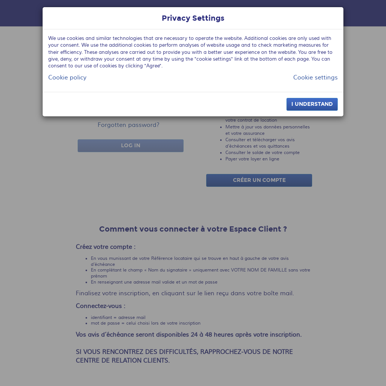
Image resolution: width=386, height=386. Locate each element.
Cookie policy (67, 77)
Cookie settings (315, 77)
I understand (312, 104)
